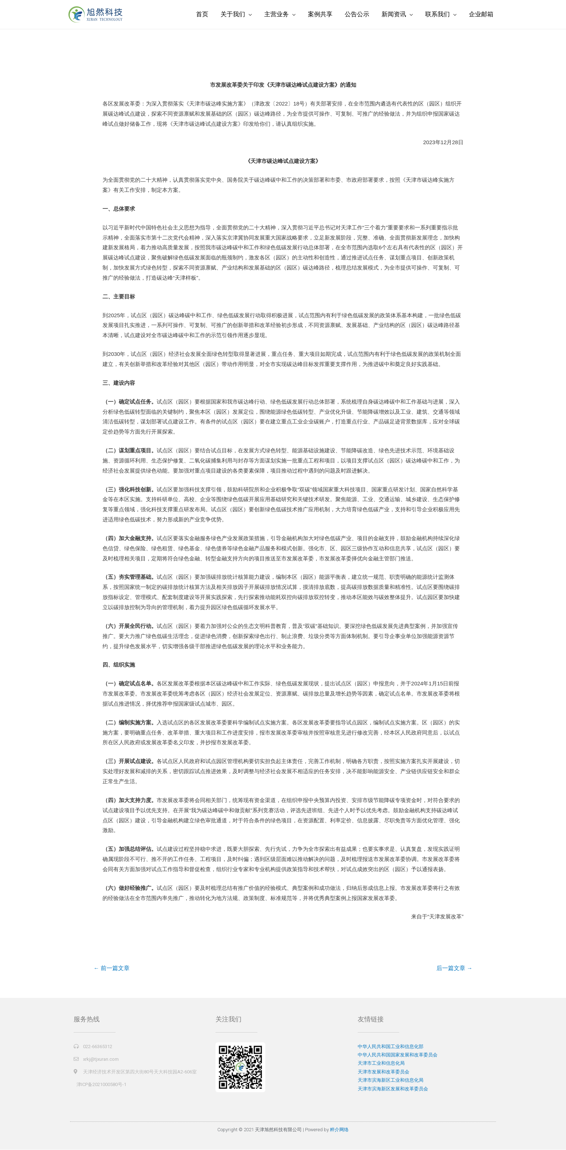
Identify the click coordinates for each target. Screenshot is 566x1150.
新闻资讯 (394, 14)
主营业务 (276, 14)
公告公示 (357, 14)
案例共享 (320, 14)
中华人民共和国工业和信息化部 (390, 1047)
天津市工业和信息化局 (381, 1063)
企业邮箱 (481, 14)
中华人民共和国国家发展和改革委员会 (397, 1055)
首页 (202, 14)
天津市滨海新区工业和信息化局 (390, 1080)
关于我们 (233, 14)
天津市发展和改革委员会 (383, 1072)
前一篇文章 (112, 968)
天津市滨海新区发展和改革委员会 (393, 1089)
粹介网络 (339, 1130)
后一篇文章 (454, 968)
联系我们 (437, 14)
